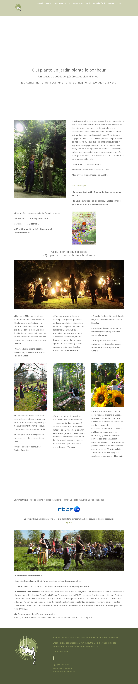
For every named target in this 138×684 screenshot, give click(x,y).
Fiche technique (79, 185)
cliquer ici (69, 522)
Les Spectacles (61, 3)
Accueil (40, 3)
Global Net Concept (68, 671)
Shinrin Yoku (78, 3)
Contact (120, 3)
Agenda (111, 3)
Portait (49, 3)
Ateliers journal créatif (95, 3)
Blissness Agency (66, 668)
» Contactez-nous (60, 651)
